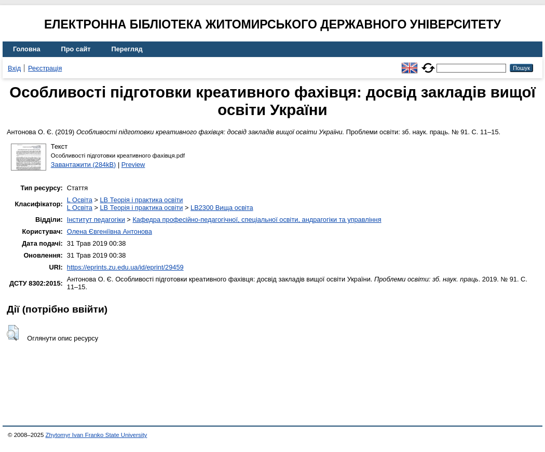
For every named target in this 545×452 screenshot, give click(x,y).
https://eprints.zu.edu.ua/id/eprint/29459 (125, 267)
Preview (133, 164)
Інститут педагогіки (96, 219)
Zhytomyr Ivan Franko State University (96, 435)
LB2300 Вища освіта (221, 207)
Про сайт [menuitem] (76, 49)
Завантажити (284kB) (83, 164)
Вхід (14, 68)
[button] (13, 333)
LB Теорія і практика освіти (141, 200)
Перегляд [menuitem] (127, 49)
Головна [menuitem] (26, 49)
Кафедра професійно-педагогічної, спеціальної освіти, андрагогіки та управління (256, 219)
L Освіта (79, 200)
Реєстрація (45, 68)
